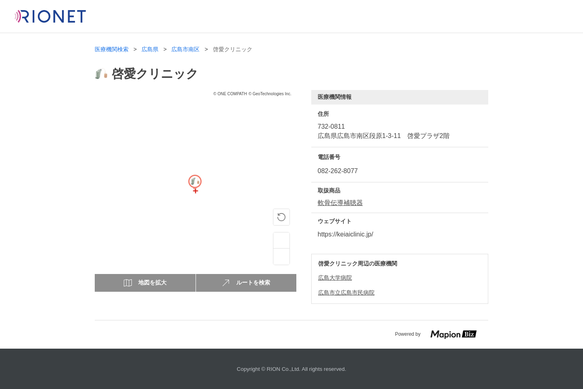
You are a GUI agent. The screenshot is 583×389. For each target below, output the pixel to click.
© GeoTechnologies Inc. (269, 94)
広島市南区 (185, 49)
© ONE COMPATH (230, 94)
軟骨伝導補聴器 (340, 202)
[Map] (195, 191)
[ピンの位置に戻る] (281, 217)
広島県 (150, 49)
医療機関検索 (112, 49)
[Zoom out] (281, 257)
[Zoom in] (281, 240)
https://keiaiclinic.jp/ (345, 234)
